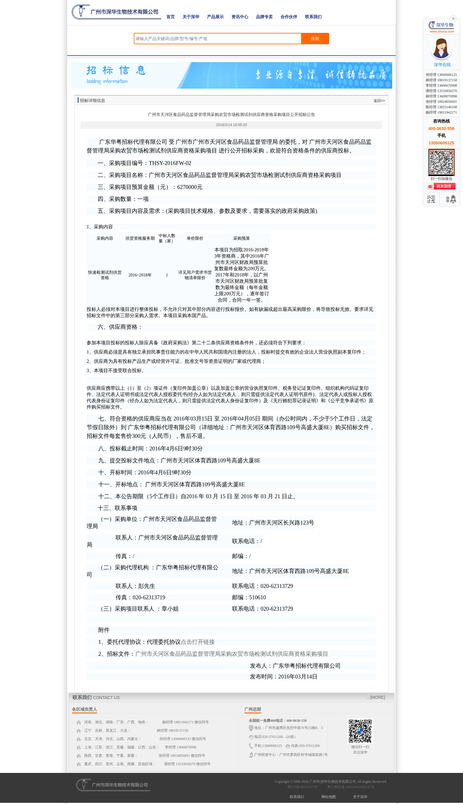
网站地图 (328, 797)
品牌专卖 (264, 17)
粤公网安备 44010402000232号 (349, 787)
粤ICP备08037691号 (302, 787)
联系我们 (313, 17)
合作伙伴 (288, 17)
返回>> (379, 101)
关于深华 (191, 17)
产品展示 (215, 17)
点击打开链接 (198, 642)
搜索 (315, 38)
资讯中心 (240, 17)
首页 (170, 17)
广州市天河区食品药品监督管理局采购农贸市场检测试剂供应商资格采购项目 (231, 654)
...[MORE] (376, 697)
